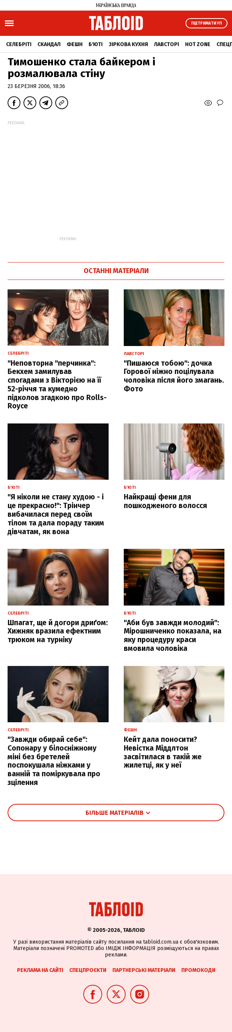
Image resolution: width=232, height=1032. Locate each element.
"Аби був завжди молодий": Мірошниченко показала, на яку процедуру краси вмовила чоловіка (172, 635)
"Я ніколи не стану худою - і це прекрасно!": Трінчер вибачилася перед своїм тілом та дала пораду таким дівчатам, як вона (56, 514)
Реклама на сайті (40, 970)
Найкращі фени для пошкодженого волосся (165, 501)
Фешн (75, 44)
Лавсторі (166, 44)
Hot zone (197, 44)
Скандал (49, 44)
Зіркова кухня (128, 44)
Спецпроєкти (87, 970)
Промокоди (198, 970)
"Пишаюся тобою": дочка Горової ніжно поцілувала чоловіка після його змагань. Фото (174, 376)
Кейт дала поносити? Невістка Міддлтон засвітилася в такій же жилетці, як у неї (163, 752)
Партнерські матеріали (143, 970)
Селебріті (18, 44)
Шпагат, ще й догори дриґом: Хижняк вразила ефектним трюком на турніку (58, 631)
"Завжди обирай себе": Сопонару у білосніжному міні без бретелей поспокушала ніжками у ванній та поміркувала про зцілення (54, 761)
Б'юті (96, 44)
